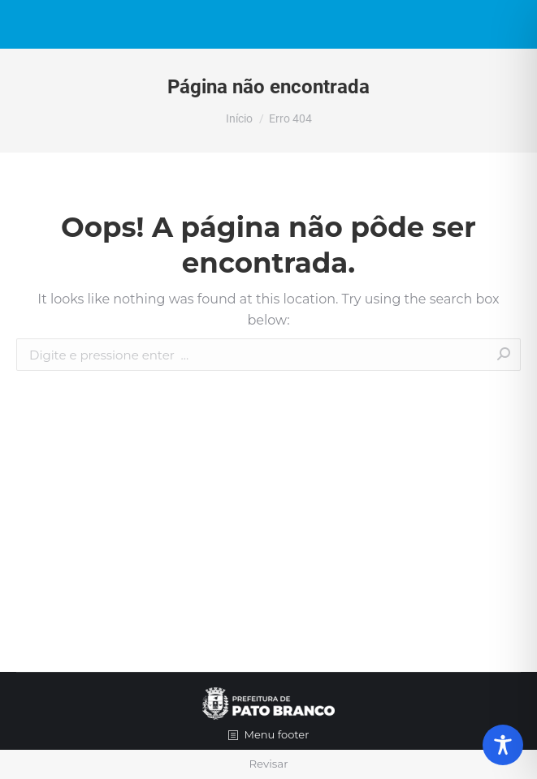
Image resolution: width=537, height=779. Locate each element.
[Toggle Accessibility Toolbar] (503, 745)
